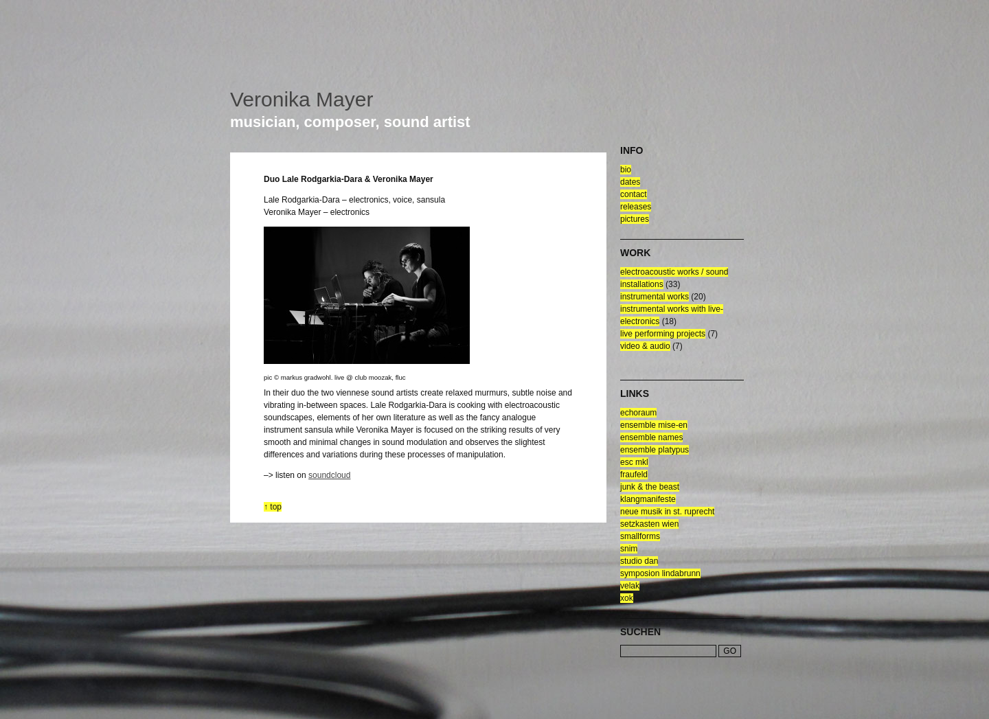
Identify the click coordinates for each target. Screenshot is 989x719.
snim (628, 548)
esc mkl (634, 462)
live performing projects (662, 334)
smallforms (640, 536)
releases (635, 207)
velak (629, 586)
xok (626, 598)
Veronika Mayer (301, 99)
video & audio (645, 346)
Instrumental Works (654, 296)
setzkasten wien (649, 524)
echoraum (638, 413)
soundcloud (329, 475)
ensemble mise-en (653, 425)
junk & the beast (649, 487)
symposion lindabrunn (660, 573)
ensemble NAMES (651, 437)
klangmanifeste (648, 499)
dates (630, 182)
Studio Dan (639, 561)
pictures (634, 219)
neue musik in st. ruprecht (667, 511)
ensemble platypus (654, 450)
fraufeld (634, 474)
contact (633, 194)
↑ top (273, 507)
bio (625, 169)
